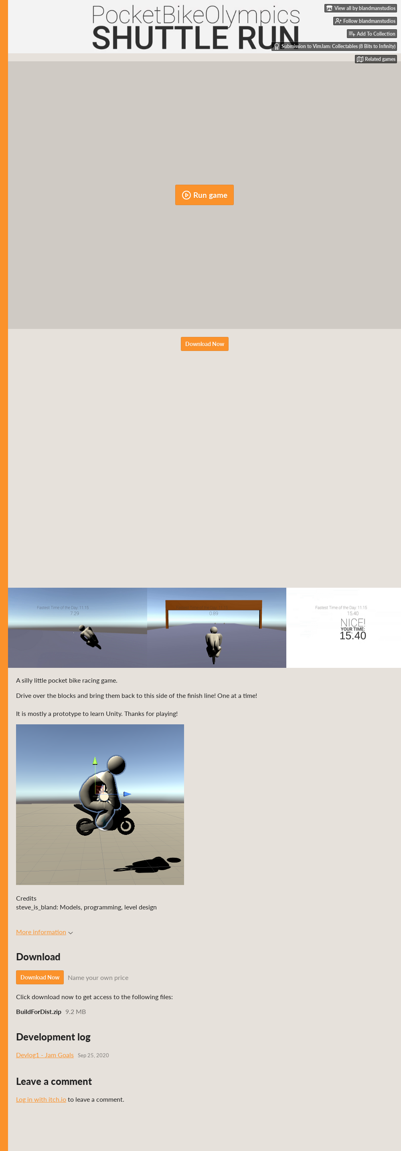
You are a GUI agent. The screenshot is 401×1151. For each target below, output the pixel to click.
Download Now (204, 344)
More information (44, 931)
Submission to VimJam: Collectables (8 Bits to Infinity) (334, 46)
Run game (204, 195)
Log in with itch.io (41, 1099)
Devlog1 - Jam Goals (45, 1054)
